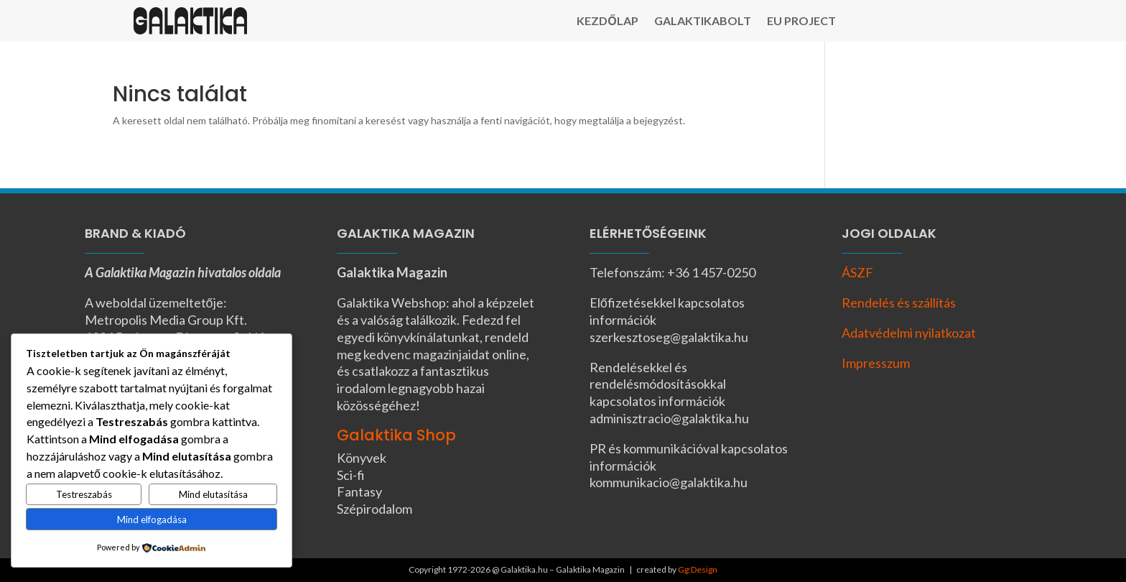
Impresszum (876, 363)
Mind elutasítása (213, 494)
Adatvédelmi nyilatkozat (909, 333)
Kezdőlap (607, 21)
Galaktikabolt (702, 21)
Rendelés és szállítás (899, 302)
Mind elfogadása (152, 519)
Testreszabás (84, 494)
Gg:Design (697, 569)
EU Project (801, 21)
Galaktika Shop (396, 435)
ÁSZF (857, 272)
